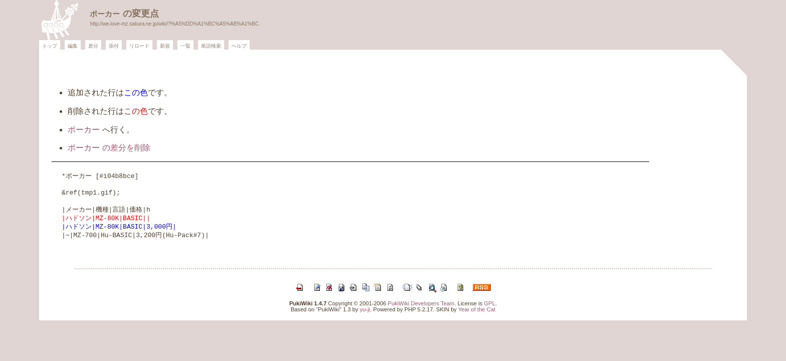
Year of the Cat (476, 309)
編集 (73, 46)
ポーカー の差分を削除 (109, 147)
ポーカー (105, 14)
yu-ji (365, 309)
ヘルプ (239, 46)
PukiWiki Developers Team (421, 303)
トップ (49, 46)
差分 (93, 46)
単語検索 (211, 46)
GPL (489, 303)
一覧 (185, 46)
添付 (114, 46)
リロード (139, 46)
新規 (165, 46)
